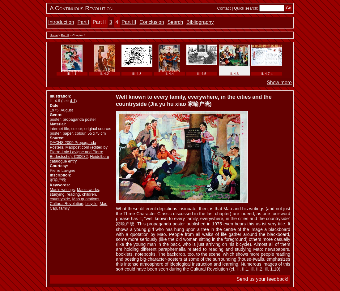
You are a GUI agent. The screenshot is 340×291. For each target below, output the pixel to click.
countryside (60, 199)
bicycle (91, 203)
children (89, 194)
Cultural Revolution (66, 203)
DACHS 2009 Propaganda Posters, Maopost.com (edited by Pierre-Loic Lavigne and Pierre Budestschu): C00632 (79, 149)
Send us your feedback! (262, 279)
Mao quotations (86, 199)
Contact (224, 8)
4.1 (72, 100)
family (64, 208)
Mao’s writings (62, 189)
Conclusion (151, 22)
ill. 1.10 (272, 269)
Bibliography (200, 22)
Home (54, 35)
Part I (83, 22)
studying (57, 194)
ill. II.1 (242, 269)
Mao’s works (88, 189)
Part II (99, 22)
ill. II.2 (256, 269)
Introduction (61, 22)
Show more (279, 82)
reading (73, 194)
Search (175, 22)
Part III (128, 22)
